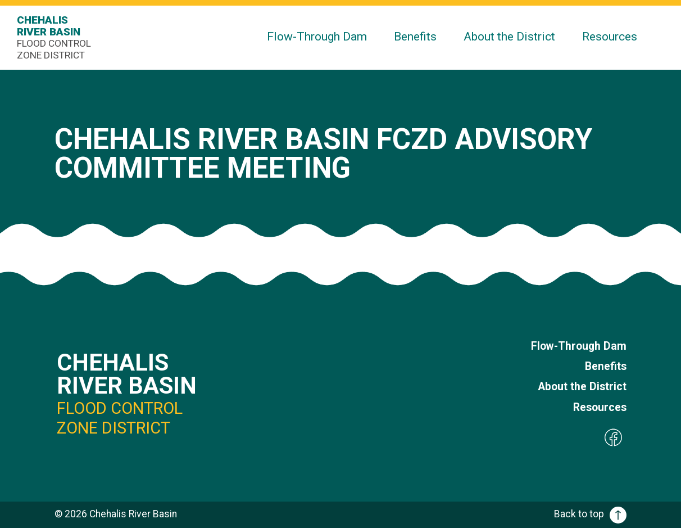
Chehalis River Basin (56, 37)
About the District (509, 36)
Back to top (590, 514)
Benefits (415, 36)
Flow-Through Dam (317, 36)
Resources (609, 36)
